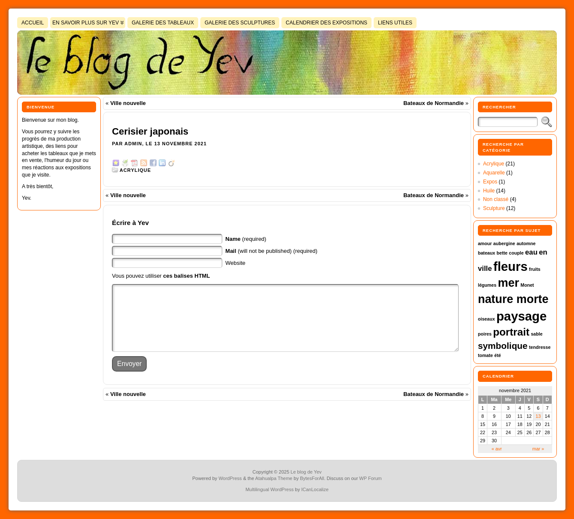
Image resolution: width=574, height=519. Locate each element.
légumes (487, 285)
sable (536, 333)
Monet (527, 285)
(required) (245, 239)
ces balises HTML (186, 276)
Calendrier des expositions (326, 23)
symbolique (503, 346)
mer (508, 282)
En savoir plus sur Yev (85, 23)
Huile (489, 191)
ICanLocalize (315, 489)
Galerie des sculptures (240, 23)
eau (531, 252)
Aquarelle (494, 173)
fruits (535, 269)
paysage (521, 316)
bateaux (486, 252)
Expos (490, 182)
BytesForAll (312, 478)
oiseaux (486, 318)
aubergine (504, 243)
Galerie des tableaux (163, 23)
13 (538, 416)
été (497, 355)
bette (502, 252)
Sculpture (494, 208)
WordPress (230, 478)
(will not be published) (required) (271, 251)
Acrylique (135, 170)
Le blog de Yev (305, 471)
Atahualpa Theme (274, 478)
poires (485, 333)
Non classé (495, 199)
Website (235, 263)
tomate (485, 355)
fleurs (510, 266)
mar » (538, 448)
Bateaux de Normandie (433, 103)
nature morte (513, 299)
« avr (497, 448)
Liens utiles (395, 23)
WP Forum (370, 478)
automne (526, 243)
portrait (511, 332)
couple (516, 252)
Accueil (32, 23)
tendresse (539, 347)
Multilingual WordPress (269, 489)
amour (485, 243)
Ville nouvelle (128, 103)
